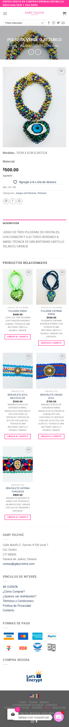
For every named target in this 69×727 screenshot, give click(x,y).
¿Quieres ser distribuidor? (19, 596)
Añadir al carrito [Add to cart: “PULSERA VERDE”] (17, 336)
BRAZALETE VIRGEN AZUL (51, 396)
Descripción (11, 223)
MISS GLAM (59, 707)
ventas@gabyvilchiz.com (19, 564)
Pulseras (25, 45)
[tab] (34, 223)
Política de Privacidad (17, 605)
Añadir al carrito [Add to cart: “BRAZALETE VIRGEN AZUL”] (51, 436)
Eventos (51, 705)
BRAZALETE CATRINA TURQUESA (18, 490)
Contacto (8, 610)
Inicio (13, 45)
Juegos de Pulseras (47, 45)
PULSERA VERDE (17, 310)
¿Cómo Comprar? (14, 591)
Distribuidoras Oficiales (28, 705)
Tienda (33, 702)
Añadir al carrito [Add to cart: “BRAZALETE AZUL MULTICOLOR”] (17, 436)
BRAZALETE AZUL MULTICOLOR (18, 396)
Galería (37, 707)
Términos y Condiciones (18, 601)
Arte (47, 707)
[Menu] (5, 13)
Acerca (44, 702)
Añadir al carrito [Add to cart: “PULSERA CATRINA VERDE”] (51, 343)
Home (22, 702)
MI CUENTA (10, 587)
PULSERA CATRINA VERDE (51, 312)
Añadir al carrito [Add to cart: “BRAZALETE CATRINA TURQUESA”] (17, 517)
